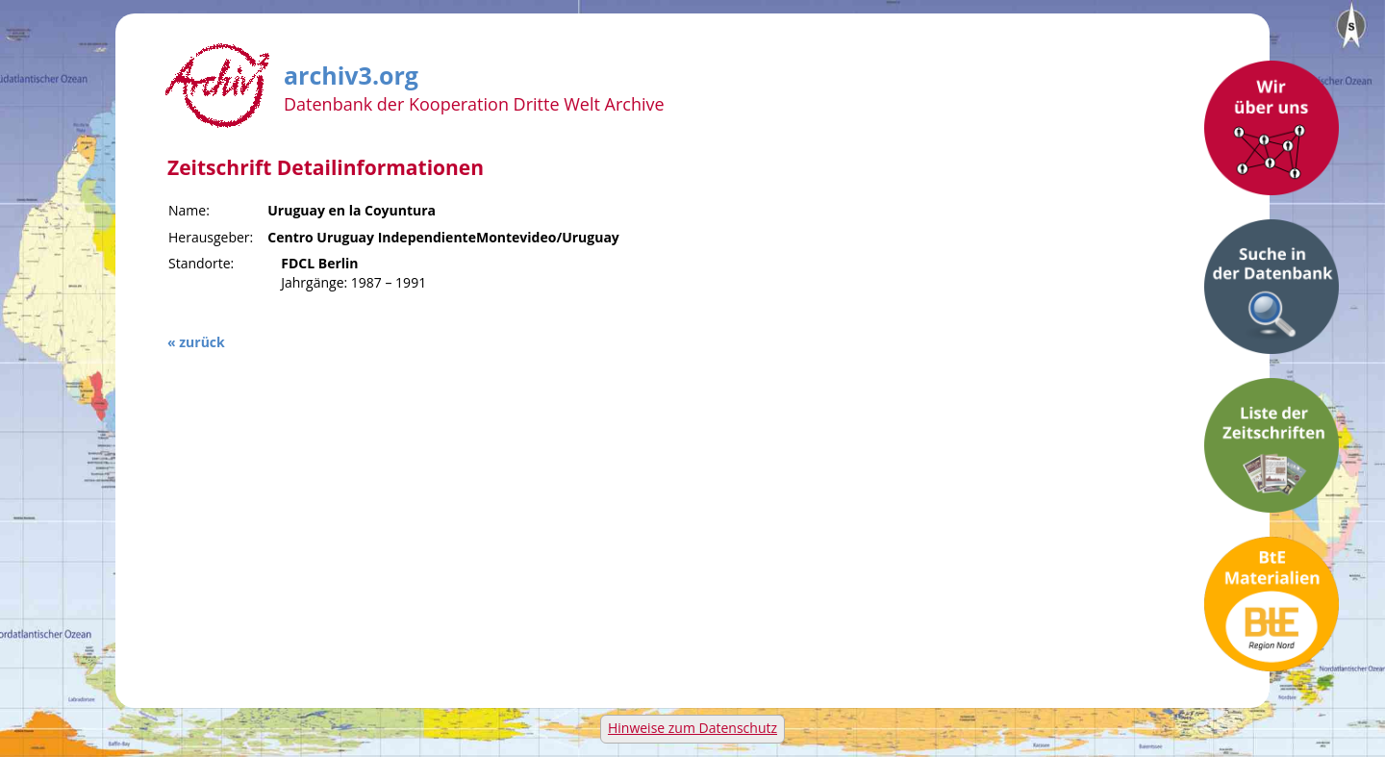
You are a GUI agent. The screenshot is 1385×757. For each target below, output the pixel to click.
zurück (201, 342)
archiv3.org (351, 72)
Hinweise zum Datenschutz (692, 728)
